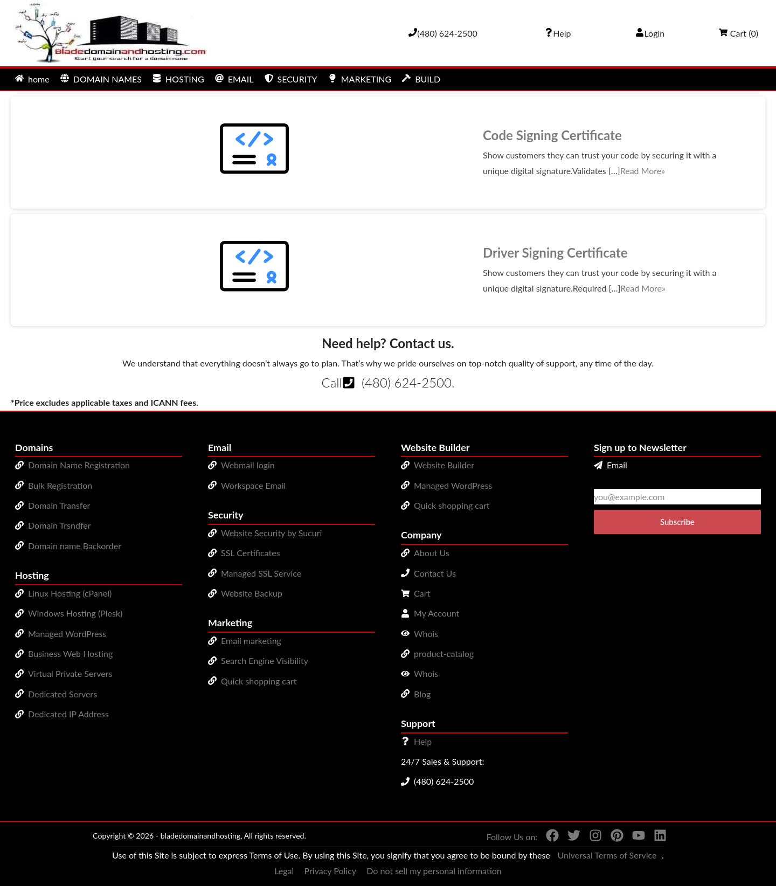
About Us (431, 553)
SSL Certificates (250, 553)
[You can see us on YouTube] (634, 837)
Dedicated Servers (62, 694)
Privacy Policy (330, 871)
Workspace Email (253, 485)
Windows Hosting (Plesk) (75, 613)
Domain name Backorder (74, 546)
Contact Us (435, 573)
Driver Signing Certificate (555, 252)
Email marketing (251, 640)
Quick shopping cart (259, 681)
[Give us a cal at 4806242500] (442, 33)
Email (610, 465)
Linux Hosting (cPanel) (70, 593)
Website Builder (444, 465)
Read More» (642, 170)
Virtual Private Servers (70, 673)
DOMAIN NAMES (101, 79)
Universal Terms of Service (606, 855)
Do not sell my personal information (434, 871)
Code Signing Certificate (552, 135)
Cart (422, 593)
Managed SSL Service (261, 573)
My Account (436, 613)
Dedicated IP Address (68, 714)
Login (650, 33)
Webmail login (248, 465)
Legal (284, 871)
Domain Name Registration (79, 465)
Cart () (738, 33)
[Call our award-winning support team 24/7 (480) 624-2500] (557, 33)
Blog (422, 694)
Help (423, 741)
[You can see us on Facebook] (548, 837)
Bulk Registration (60, 485)
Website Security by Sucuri (271, 533)
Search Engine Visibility (264, 660)
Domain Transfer (59, 505)
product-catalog (444, 653)
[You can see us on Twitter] (569, 837)
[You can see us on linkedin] (656, 837)
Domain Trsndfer (59, 525)
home (32, 79)
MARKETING (359, 79)
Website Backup (251, 593)
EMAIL (234, 79)
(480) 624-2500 (407, 382)
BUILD (421, 79)
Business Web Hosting (70, 653)
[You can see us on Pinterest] (612, 837)
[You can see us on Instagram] (591, 837)
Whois (426, 633)
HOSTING (178, 79)
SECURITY (291, 79)
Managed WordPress (67, 633)
